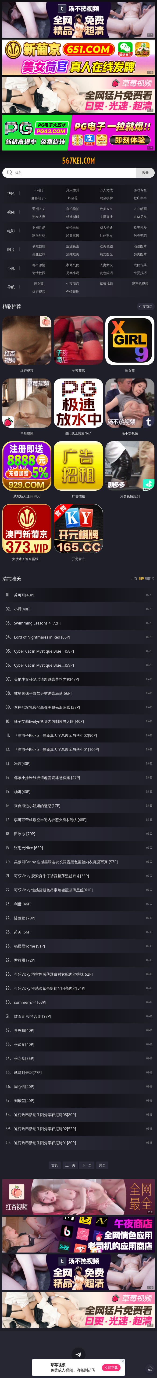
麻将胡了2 (38, 198)
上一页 (70, 1165)
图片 (11, 249)
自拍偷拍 (72, 208)
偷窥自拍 (38, 246)
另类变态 (140, 235)
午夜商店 (72, 283)
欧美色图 (106, 246)
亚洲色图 (72, 246)
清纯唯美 (72, 254)
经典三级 (72, 235)
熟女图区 (106, 254)
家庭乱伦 (72, 265)
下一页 (87, 1165)
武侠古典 (140, 265)
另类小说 (72, 273)
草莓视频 (106, 283)
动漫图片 (140, 246)
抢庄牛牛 (140, 198)
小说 (11, 268)
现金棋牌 (106, 198)
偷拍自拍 (72, 227)
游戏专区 (140, 190)
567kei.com (78, 160)
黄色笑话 (106, 273)
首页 (54, 1165)
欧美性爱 (140, 227)
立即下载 (111, 1367)
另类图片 (140, 254)
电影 (11, 230)
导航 (11, 287)
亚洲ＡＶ (38, 208)
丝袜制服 (72, 216)
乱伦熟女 (106, 235)
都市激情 (38, 265)
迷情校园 (38, 273)
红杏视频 (38, 291)
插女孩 (39, 283)
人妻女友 (106, 265)
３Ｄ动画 (140, 208)
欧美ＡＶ (106, 208)
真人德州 (72, 190)
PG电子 (38, 190)
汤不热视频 (140, 283)
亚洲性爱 (38, 227)
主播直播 (106, 216)
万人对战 (106, 190)
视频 (11, 212)
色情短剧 (72, 291)
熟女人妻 (38, 216)
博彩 (11, 193)
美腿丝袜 (38, 254)
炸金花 (73, 198)
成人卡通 (106, 227)
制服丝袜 (38, 235)
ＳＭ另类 (140, 216)
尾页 (102, 1165)
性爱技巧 (140, 273)
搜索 (145, 172)
